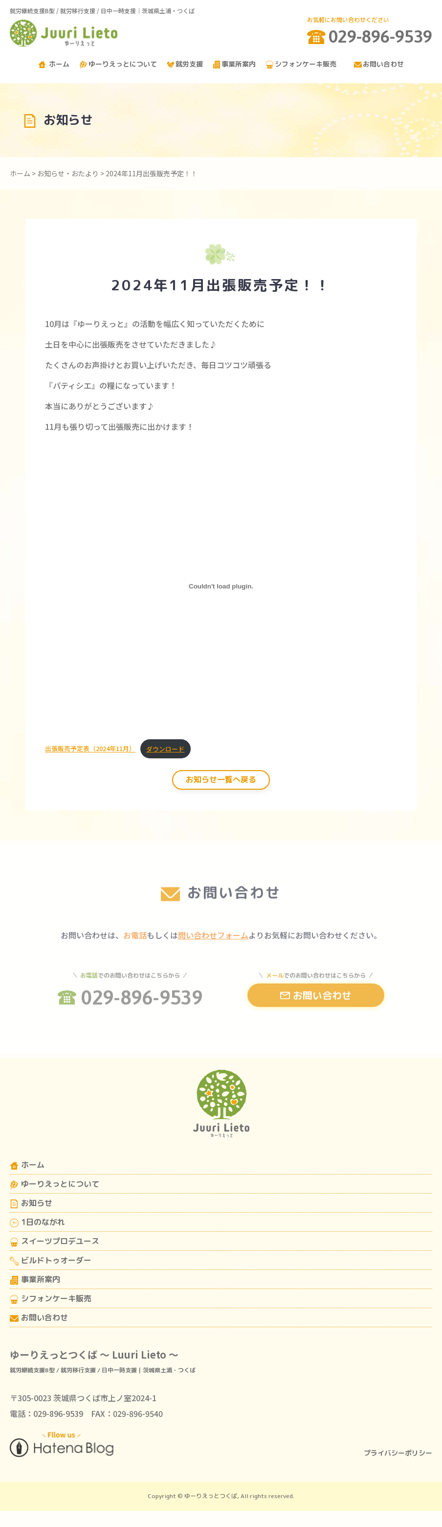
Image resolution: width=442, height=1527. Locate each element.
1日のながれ (37, 1222)
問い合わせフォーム (213, 947)
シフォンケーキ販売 (300, 64)
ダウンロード (165, 748)
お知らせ (31, 1203)
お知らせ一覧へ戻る (221, 779)
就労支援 (185, 64)
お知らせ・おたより (68, 173)
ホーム (53, 64)
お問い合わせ (379, 64)
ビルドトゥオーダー (50, 1260)
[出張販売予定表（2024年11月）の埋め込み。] (221, 586)
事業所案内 (234, 64)
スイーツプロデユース (54, 1241)
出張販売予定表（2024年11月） (90, 748)
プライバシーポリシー (398, 1452)
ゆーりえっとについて (117, 64)
